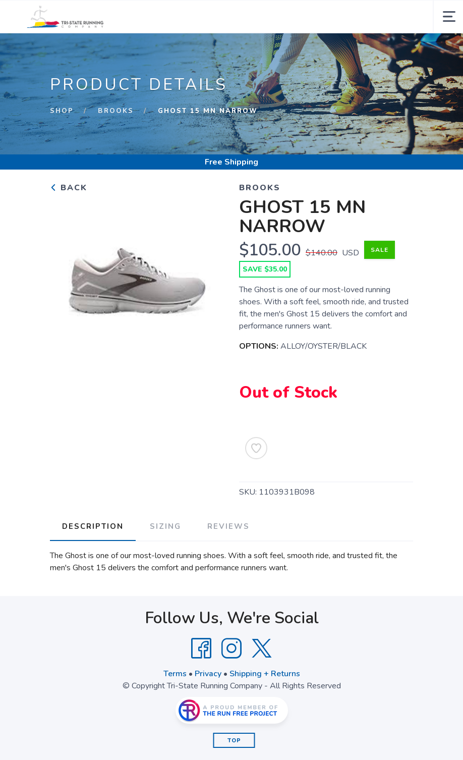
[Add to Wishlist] (256, 448)
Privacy (208, 673)
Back (68, 187)
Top (234, 740)
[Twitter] (262, 648)
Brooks (116, 111)
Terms (175, 673)
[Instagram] (231, 648)
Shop (62, 111)
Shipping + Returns (264, 673)
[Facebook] (201, 648)
